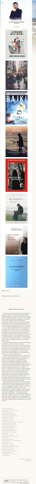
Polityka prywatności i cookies (25, 483)
